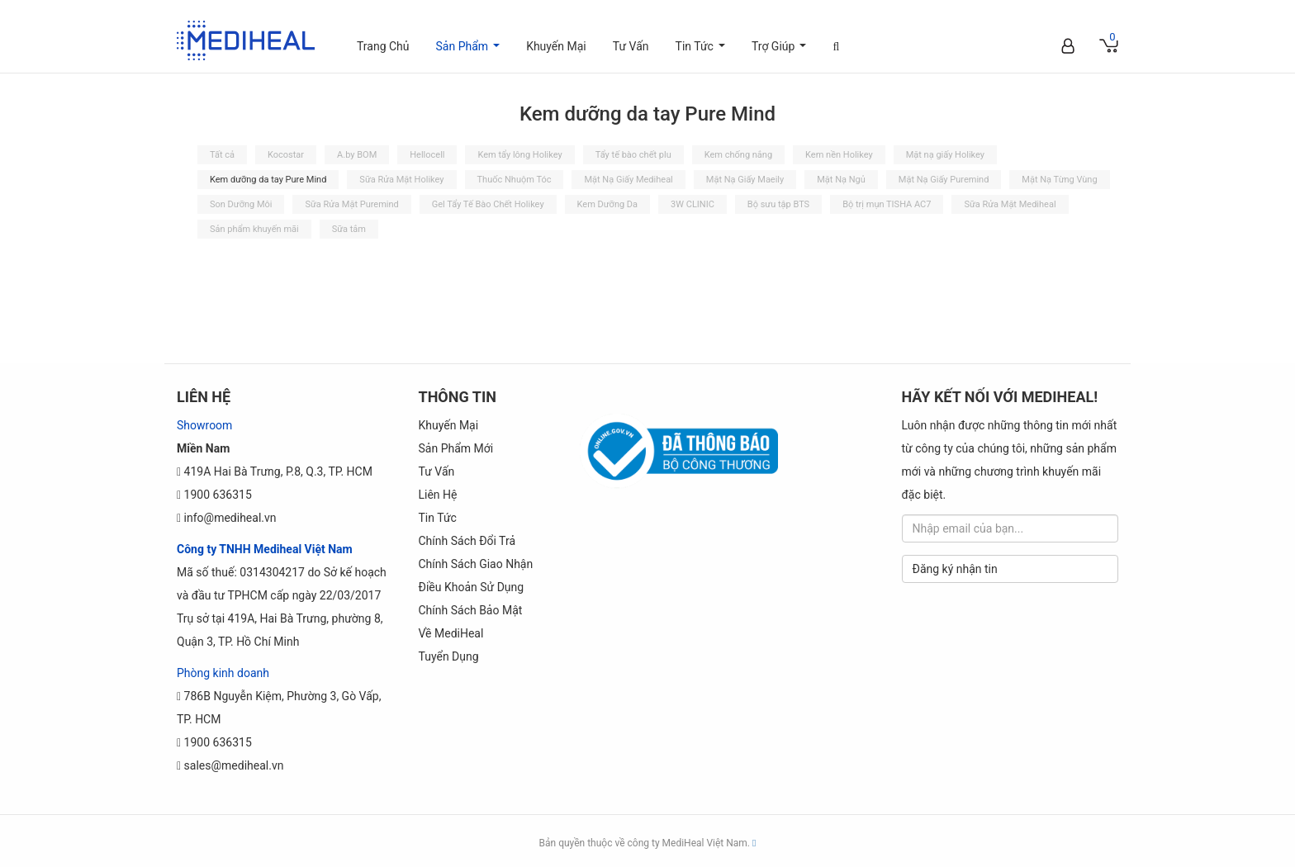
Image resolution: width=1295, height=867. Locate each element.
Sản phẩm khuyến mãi (254, 229)
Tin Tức (703, 55)
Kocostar (286, 154)
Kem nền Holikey (839, 154)
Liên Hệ (438, 494)
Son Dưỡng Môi (241, 204)
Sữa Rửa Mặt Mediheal (1009, 204)
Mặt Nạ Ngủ (841, 179)
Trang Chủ (383, 46)
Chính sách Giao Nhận (476, 564)
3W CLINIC (692, 204)
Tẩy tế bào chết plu (633, 154)
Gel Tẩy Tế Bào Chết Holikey (488, 204)
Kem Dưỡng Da (607, 204)
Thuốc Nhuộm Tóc (514, 179)
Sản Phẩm (471, 55)
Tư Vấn (631, 46)
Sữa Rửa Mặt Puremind (351, 204)
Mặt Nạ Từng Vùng (1059, 179)
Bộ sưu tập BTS (778, 204)
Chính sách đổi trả (467, 540)
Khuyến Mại (556, 46)
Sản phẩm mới (456, 448)
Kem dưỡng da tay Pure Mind (268, 179)
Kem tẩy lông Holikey (519, 154)
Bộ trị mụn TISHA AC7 (886, 204)
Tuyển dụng (449, 656)
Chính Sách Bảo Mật (471, 610)
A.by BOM (357, 154)
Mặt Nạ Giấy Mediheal (628, 179)
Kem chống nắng (738, 154)
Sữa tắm (349, 229)
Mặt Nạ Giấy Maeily (745, 179)
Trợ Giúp (782, 55)
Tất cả (222, 154)
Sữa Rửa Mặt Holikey (401, 179)
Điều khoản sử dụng (471, 587)
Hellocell (427, 154)
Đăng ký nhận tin (955, 569)
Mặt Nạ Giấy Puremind (944, 179)
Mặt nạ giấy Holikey (945, 154)
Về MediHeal (451, 633)
